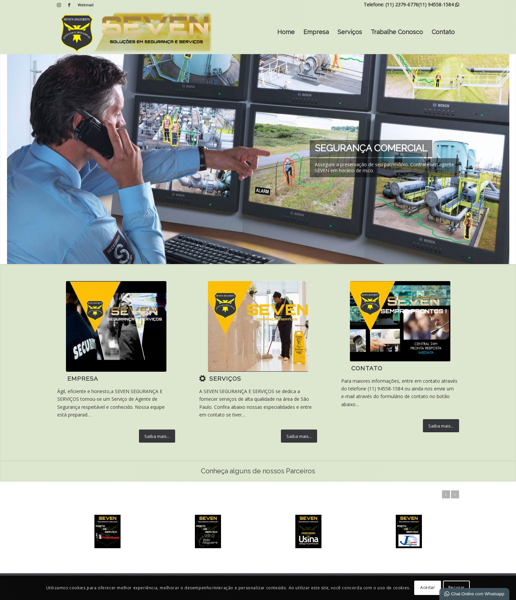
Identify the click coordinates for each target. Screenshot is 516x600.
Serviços (350, 31)
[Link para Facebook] (69, 5)
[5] (116, 326)
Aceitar (427, 587)
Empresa (316, 31)
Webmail (85, 4)
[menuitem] (83, 5)
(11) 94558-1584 (436, 4)
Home (286, 31)
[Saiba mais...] (157, 436)
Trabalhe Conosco (397, 31)
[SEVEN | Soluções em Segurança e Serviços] (135, 32)
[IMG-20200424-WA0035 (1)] (400, 321)
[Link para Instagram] (59, 5)
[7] (258, 326)
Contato (443, 31)
